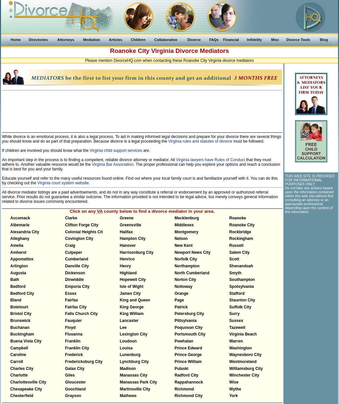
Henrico (127, 259)
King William (132, 313)
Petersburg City (189, 313)
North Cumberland (191, 273)
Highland (128, 273)
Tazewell (237, 327)
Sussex (236, 320)
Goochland (75, 389)
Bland (15, 300)
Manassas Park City (138, 382)
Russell (236, 245)
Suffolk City (240, 307)
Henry (125, 266)
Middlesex (184, 225)
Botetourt (19, 307)
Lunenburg (130, 354)
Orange (181, 293)
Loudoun (128, 341)
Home (16, 40)
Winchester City (244, 375)
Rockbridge (240, 232)
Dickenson (75, 273)
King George (132, 307)
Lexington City (133, 334)
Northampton (186, 266)
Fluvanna (73, 334)
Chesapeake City (26, 389)
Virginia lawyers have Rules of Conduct (210, 159)
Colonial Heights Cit (84, 232)
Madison (128, 368)
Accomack (20, 218)
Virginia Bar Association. (113, 164)
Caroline (18, 354)
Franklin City (77, 348)
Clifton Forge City (81, 225)
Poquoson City (188, 327)
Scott (234, 259)
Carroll (16, 361)
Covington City (79, 238)
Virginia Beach (243, 334)
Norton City (185, 279)
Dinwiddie (74, 279)
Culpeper (73, 252)
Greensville (130, 225)
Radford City (186, 375)
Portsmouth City (189, 334)
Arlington (19, 266)
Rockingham (241, 238)
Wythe (235, 389)
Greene (126, 218)
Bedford (17, 286)
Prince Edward (188, 348)
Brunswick (20, 320)
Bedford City (22, 293)
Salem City (239, 252)
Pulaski (181, 368)
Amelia (16, 245)
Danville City (77, 266)
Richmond (184, 389)
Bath (14, 279)
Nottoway (183, 286)
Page (179, 300)
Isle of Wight (131, 286)
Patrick (181, 307)
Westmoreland (243, 361)
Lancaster (129, 320)
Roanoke (237, 218)
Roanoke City (242, 225)
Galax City (74, 368)
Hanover (128, 245)
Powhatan (183, 341)
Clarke (71, 218)
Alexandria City (24, 232)
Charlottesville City (28, 382)
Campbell (19, 348)
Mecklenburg (186, 218)
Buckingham (22, 334)
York (233, 395)
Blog (324, 40)
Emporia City (77, 286)
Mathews (128, 395)
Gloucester (75, 382)
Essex (70, 293)
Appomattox (21, 259)
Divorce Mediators (202, 50)
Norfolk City (185, 259)
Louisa (126, 348)
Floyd (70, 327)
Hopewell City (133, 279)
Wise (234, 382)
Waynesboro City (245, 354)
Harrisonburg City (137, 252)
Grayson (73, 395)
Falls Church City (81, 313)
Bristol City (20, 313)
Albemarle (19, 225)
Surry (234, 313)
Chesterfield (21, 395)
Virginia (162, 50)
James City (130, 293)
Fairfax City (75, 307)
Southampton (242, 279)
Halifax (126, 232)
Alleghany (19, 238)
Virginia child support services (116, 150)
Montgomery (186, 232)
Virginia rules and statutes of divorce (200, 141)
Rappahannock (188, 382)
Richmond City (188, 395)
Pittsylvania (185, 320)
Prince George (188, 354)
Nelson (181, 238)
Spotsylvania (241, 286)
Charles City (21, 368)
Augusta (18, 273)
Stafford (237, 293)
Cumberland (76, 259)
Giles (69, 375)
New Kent (183, 245)
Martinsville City (135, 389)
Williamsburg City (246, 368)
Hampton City (133, 238)
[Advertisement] (142, 108)
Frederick (74, 354)
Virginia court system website (63, 183)
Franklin (72, 341)
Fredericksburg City (83, 361)
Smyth (235, 273)
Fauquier (73, 320)
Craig (70, 245)
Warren (236, 341)
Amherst (18, 252)
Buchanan (19, 327)
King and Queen (135, 300)
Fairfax (71, 300)
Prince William (188, 361)
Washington (240, 348)
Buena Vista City (25, 341)
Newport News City (192, 252)
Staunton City (242, 300)
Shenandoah (241, 266)
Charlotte (19, 375)
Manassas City (133, 375)
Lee (123, 327)
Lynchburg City (134, 361)
